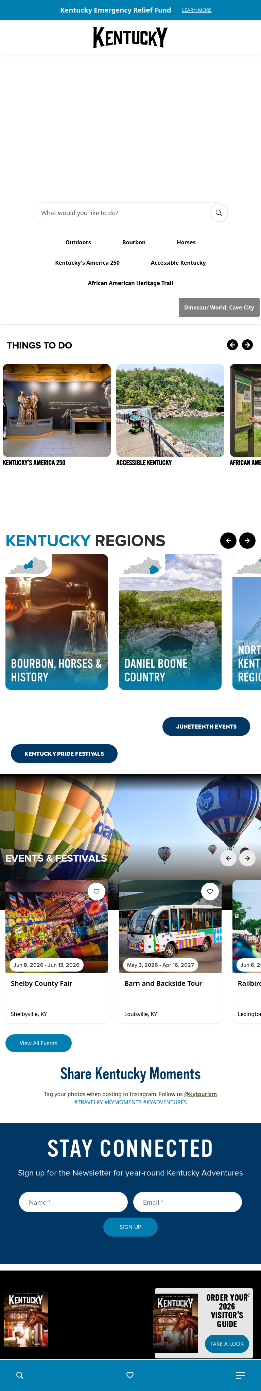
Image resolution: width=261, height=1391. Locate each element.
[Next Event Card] (247, 771)
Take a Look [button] (227, 1344)
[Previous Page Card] (228, 453)
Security (74, 1343)
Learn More (197, 10)
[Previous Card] (232, 258)
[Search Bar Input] (123, 125)
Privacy (106, 1343)
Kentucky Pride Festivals (64, 666)
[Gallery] (130, 10)
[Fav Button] (96, 804)
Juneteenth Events (206, 639)
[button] (20, 1375)
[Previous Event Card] (228, 771)
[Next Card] (247, 258)
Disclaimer (140, 1343)
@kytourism (200, 1007)
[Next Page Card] (247, 453)
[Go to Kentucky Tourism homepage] (130, 37)
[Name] (73, 1115)
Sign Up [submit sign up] (131, 1140)
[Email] (187, 1115)
